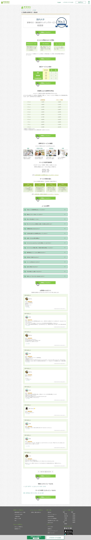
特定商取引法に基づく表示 (53, 520)
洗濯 (43, 493)
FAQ (15, 520)
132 (45, 471)
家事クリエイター (51, 532)
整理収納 (28, 493)
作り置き (35, 493)
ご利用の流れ (17, 516)
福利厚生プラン (18, 528)
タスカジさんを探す (19, 514)
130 (41, 471)
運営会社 (49, 512)
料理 (32, 493)
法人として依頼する (19, 526)
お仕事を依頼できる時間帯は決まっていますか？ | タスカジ (47, 175)
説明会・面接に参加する (36, 512)
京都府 (74, 518)
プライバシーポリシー (52, 514)
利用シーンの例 (18, 518)
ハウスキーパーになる (68, 2)
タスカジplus (50, 526)
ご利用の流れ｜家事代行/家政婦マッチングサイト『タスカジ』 (46, 194)
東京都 (65, 513)
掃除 (24, 493)
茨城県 (34, 10)
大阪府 (74, 513)
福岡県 (65, 523)
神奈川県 (66, 516)
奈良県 (74, 520)
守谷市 (40, 486)
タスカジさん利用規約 (52, 518)
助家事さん (50, 528)
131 (43, 471)
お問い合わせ (50, 522)
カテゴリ (29, 10)
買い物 (39, 493)
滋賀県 (74, 522)
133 (47, 471)
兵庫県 (74, 516)
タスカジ (23, 10)
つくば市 (25, 486)
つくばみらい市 (35, 486)
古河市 (44, 486)
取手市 (29, 486)
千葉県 (65, 518)
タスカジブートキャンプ (52, 530)
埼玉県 (65, 520)
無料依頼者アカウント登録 (20, 512)
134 (50, 471)
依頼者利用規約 (51, 516)
